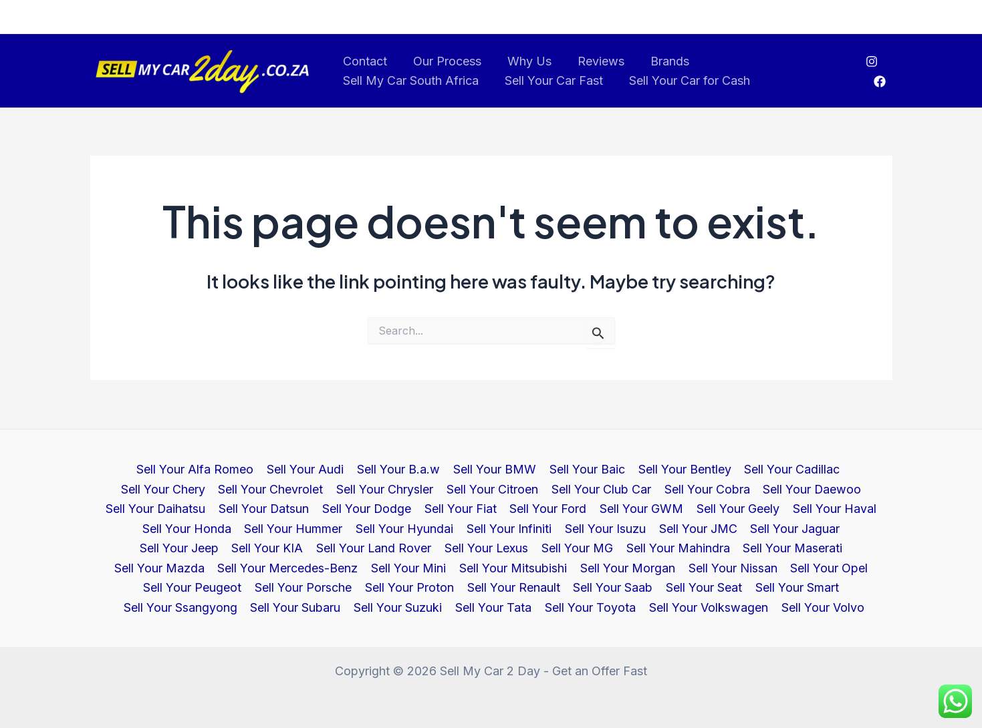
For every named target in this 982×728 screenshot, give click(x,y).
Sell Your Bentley (634, 469)
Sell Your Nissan (493, 567)
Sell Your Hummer (158, 528)
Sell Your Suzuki (285, 607)
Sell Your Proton (186, 587)
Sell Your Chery (842, 469)
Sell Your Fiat (356, 508)
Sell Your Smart (570, 587)
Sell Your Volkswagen (592, 607)
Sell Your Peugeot (689, 567)
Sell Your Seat (478, 587)
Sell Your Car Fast (551, 80)
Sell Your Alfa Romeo (150, 469)
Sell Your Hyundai (268, 528)
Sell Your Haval (725, 508)
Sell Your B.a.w (351, 469)
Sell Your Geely (629, 508)
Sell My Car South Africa (410, 80)
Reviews (594, 61)
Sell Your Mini (173, 567)
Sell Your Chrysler (281, 488)
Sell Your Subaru (794, 587)
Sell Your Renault (289, 587)
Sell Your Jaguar (654, 528)
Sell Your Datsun (160, 508)
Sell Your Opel (589, 567)
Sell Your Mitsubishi (276, 567)
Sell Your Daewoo (704, 488)
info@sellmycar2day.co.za (150, 16)
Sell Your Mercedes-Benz (809, 547)
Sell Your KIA (837, 528)
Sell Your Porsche (798, 567)
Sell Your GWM (534, 508)
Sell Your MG (362, 547)
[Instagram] (871, 61)
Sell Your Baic (538, 469)
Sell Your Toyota (475, 607)
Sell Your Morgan (389, 567)
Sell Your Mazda (682, 547)
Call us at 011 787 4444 (840, 16)
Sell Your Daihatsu (816, 488)
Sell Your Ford (442, 508)
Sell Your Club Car (495, 488)
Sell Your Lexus (272, 547)
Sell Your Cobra (600, 488)
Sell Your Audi (259, 469)
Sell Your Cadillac (740, 469)
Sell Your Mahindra (461, 547)
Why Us (525, 61)
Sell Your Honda (823, 508)
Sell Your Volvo (705, 607)
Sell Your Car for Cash (684, 80)
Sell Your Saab (388, 587)
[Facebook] (880, 81)
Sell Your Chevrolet (168, 488)
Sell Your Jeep (750, 528)
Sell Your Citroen (388, 488)
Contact (364, 61)
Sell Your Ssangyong (680, 587)
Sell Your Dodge (263, 508)
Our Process (444, 61)
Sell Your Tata (380, 607)
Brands (661, 61)
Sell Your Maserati (575, 547)
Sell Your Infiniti (371, 528)
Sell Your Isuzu (466, 528)
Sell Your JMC (558, 528)
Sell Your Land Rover (160, 547)
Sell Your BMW (446, 469)
